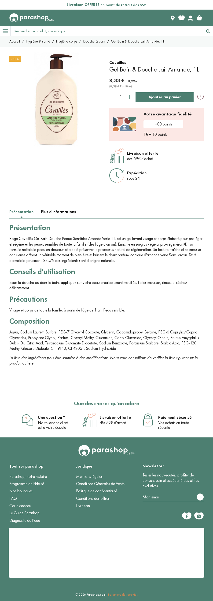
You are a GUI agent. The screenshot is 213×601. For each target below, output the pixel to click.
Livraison (83, 505)
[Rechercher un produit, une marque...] (107, 31)
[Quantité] (121, 96)
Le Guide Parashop (24, 512)
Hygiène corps (66, 41)
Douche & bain (94, 41)
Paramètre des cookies (123, 595)
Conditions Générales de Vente (100, 483)
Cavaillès (117, 62)
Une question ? (51, 417)
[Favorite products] (181, 18)
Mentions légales (89, 476)
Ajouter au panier (164, 97)
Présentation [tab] (21, 211)
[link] (199, 18)
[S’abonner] (200, 497)
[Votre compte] (190, 18)
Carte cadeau (20, 505)
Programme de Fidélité (26, 483)
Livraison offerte (142, 153)
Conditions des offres (93, 498)
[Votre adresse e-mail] (173, 497)
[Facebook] (186, 516)
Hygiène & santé (38, 41)
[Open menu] (5, 31)
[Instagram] (199, 516)
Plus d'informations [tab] (58, 211)
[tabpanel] (106, 294)
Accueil (14, 41)
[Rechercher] (208, 31)
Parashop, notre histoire (28, 476)
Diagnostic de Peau (24, 520)
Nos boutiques (21, 491)
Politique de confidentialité (96, 491)
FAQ (13, 498)
